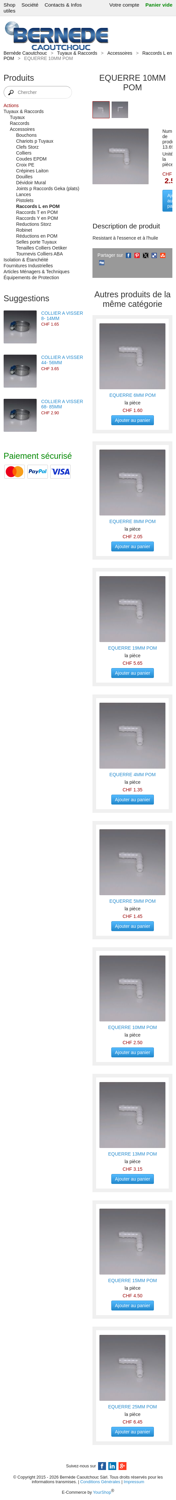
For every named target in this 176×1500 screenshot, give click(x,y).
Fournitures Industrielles (28, 265)
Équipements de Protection (31, 277)
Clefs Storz (27, 147)
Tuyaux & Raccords (77, 53)
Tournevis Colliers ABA (39, 253)
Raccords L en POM (38, 206)
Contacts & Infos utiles (43, 8)
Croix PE (25, 164)
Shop (10, 5)
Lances (23, 194)
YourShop (102, 1492)
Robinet (24, 230)
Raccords (19, 123)
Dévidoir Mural (31, 182)
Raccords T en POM (37, 212)
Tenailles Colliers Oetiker (41, 248)
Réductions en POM (36, 236)
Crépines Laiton (32, 170)
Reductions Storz (34, 224)
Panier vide (158, 5)
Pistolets (25, 200)
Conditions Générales (100, 1482)
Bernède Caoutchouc (25, 53)
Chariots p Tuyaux (34, 141)
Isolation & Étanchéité (26, 259)
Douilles (24, 176)
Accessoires (119, 53)
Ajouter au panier (132, 420)
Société (29, 5)
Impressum (133, 1482)
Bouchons (26, 135)
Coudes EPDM (31, 159)
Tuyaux (17, 117)
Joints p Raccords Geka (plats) (47, 188)
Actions (11, 105)
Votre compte (124, 5)
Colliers (24, 153)
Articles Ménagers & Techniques (37, 271)
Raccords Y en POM (37, 218)
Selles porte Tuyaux (36, 242)
